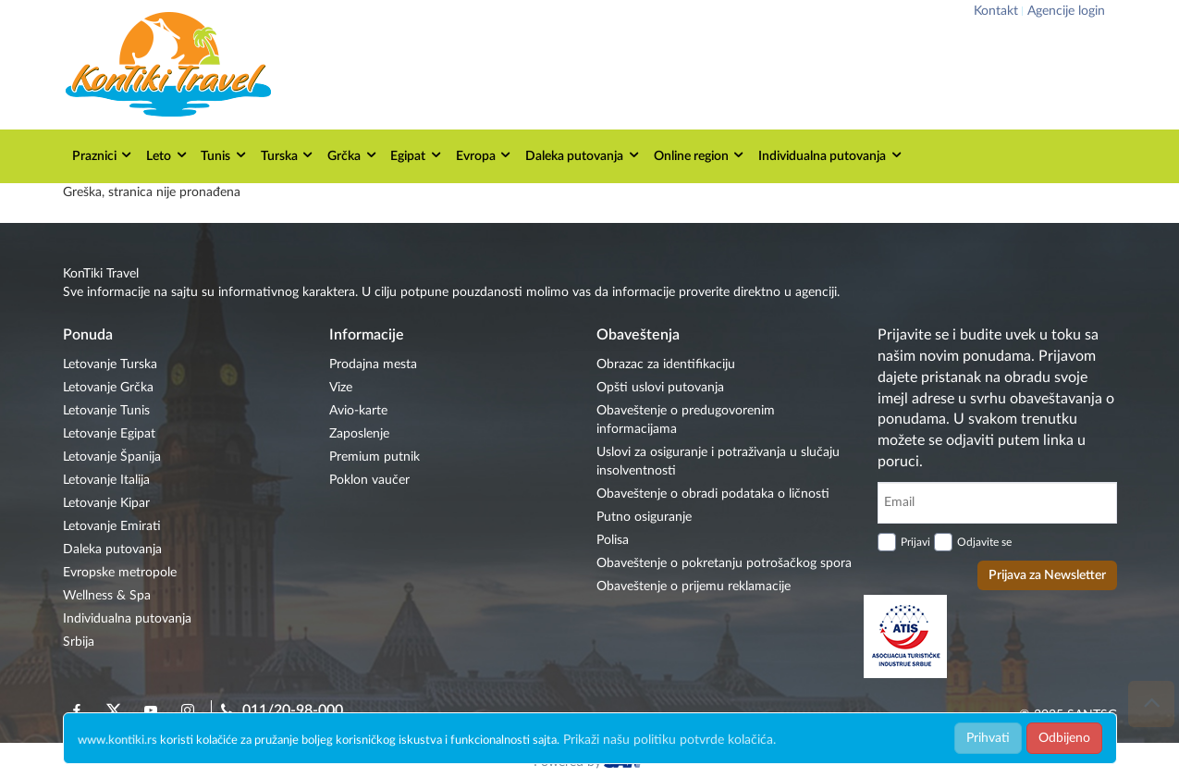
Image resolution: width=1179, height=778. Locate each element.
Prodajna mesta (373, 364)
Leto (167, 155)
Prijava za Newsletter (1047, 575)
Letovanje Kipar (106, 503)
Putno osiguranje (644, 517)
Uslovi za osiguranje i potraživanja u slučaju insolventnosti (718, 461)
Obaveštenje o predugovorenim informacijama (685, 420)
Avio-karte (358, 410)
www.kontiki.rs (117, 741)
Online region (700, 155)
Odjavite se (984, 542)
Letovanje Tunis (106, 410)
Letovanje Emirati (112, 526)
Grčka (352, 155)
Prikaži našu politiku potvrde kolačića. (669, 740)
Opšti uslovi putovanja (660, 387)
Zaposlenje (359, 433)
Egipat (416, 155)
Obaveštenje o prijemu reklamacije (693, 586)
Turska (288, 155)
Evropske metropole (120, 572)
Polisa (612, 540)
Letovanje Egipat (109, 433)
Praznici (103, 155)
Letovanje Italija (106, 480)
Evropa (484, 155)
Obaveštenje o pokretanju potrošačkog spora (724, 563)
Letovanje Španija (112, 457)
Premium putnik (374, 457)
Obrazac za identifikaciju (665, 364)
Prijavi (915, 542)
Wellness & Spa (107, 595)
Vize (340, 387)
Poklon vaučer (369, 480)
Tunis (224, 155)
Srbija (78, 642)
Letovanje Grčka (108, 387)
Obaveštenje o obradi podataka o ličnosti (712, 494)
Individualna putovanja (830, 155)
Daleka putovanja (583, 155)
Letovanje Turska (110, 364)
